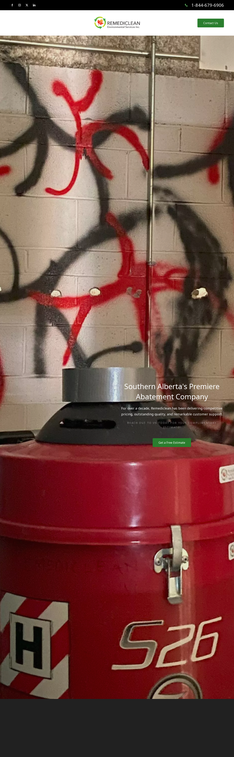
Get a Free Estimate (171, 443)
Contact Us (210, 23)
